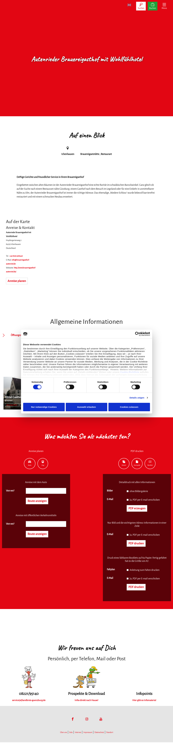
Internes (78, 733)
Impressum (87, 733)
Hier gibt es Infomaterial (144, 701)
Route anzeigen (38, 501)
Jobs (71, 733)
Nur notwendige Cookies (44, 407)
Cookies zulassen (129, 407)
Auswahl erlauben (86, 407)
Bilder (110, 490)
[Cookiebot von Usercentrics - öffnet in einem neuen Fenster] (137, 334)
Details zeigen (137, 397)
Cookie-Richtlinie (129, 372)
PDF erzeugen (137, 508)
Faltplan (111, 570)
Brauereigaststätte (12, 405)
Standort (109, 733)
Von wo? (10, 490)
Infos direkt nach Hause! (86, 701)
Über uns (63, 733)
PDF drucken (136, 544)
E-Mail (110, 499)
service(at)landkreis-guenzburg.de (29, 701)
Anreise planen (18, 281)
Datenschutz (99, 733)
